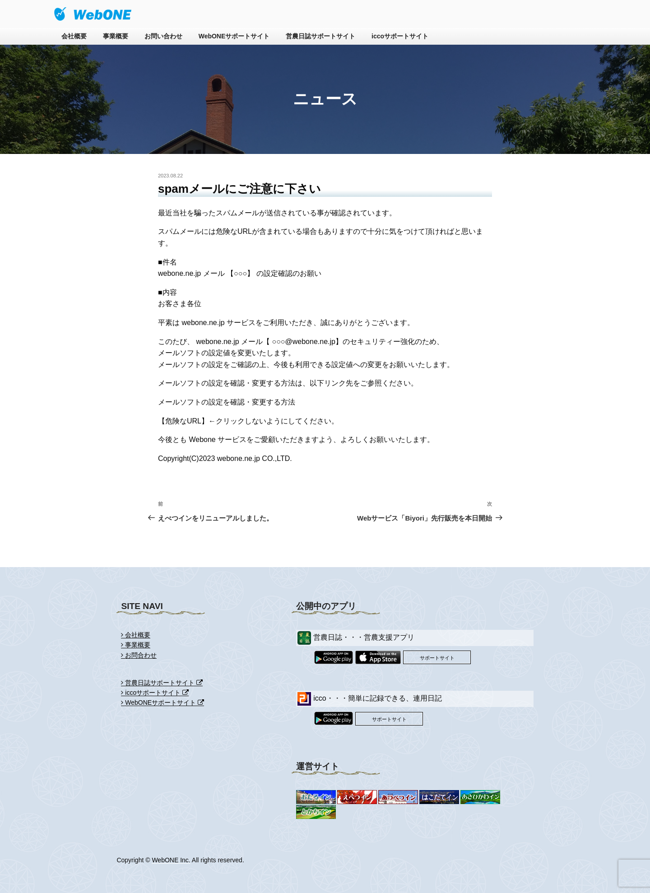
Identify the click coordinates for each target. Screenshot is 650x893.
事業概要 (115, 36)
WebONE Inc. (171, 860)
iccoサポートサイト (399, 36)
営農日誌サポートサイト (320, 36)
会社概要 (74, 36)
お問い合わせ (163, 36)
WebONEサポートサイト (234, 36)
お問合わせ (139, 655)
